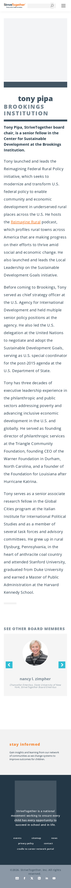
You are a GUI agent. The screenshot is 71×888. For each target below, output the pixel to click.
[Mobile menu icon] (63, 5)
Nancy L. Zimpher (35, 678)
